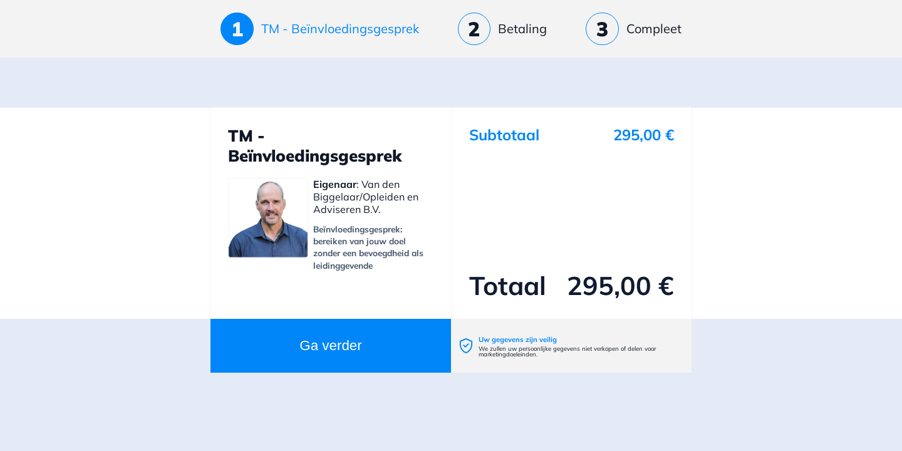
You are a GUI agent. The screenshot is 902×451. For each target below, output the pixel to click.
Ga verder (330, 345)
